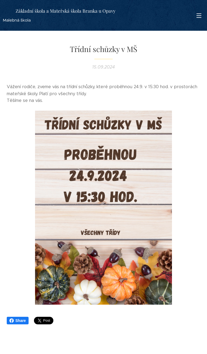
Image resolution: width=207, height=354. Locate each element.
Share (17, 320)
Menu (198, 15)
